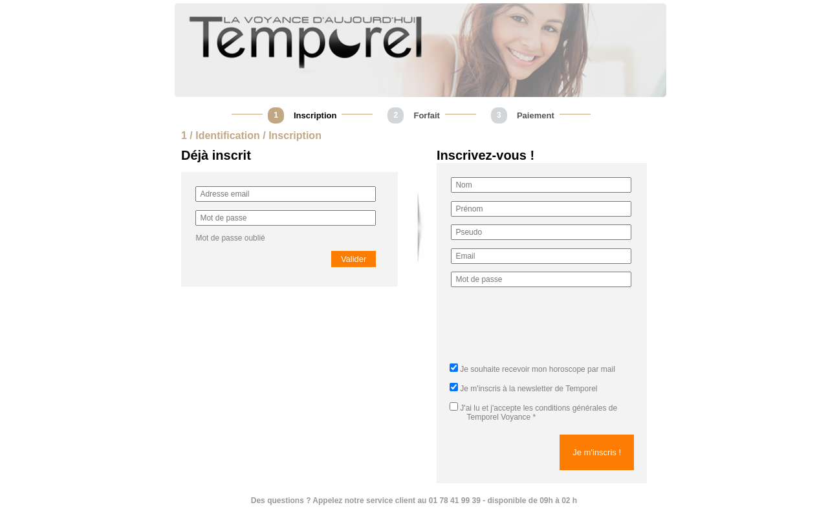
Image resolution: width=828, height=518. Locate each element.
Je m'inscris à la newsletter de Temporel (528, 388)
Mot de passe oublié (230, 238)
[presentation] (549, 329)
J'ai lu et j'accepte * (533, 413)
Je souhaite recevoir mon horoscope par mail (537, 369)
